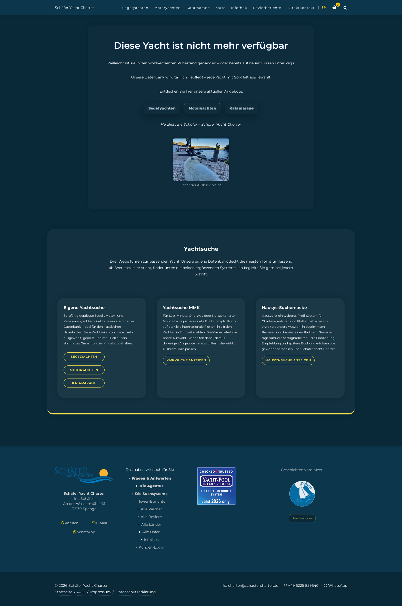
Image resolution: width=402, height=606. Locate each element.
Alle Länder (151, 524)
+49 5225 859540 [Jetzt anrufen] (301, 585)
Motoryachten (202, 108)
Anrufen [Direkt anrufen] (69, 523)
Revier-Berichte (151, 501)
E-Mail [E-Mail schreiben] (99, 523)
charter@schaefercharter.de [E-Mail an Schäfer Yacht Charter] (251, 585)
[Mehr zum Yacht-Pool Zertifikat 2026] (216, 486)
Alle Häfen (151, 532)
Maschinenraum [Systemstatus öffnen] (302, 518)
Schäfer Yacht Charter (74, 7)
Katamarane (241, 108)
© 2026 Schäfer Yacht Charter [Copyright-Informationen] (81, 585)
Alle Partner (151, 509)
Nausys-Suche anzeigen (288, 360)
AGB (81, 592)
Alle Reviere (151, 516)
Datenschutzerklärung (136, 592)
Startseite (63, 592)
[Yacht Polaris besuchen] (302, 493)
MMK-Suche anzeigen (186, 360)
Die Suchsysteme (151, 493)
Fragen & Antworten (151, 478)
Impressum (100, 592)
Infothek (151, 539)
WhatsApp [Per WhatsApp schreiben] (84, 532)
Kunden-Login (151, 547)
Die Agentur (151, 486)
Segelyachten (162, 108)
